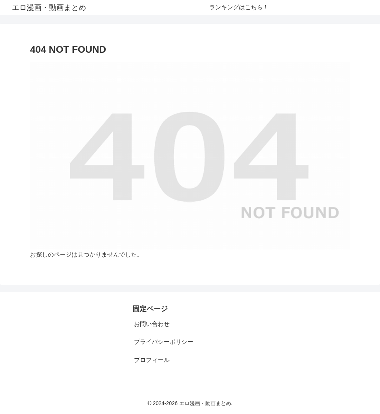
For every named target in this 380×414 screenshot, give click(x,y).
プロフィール (152, 360)
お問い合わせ (152, 324)
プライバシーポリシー (163, 342)
